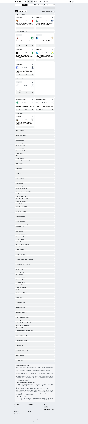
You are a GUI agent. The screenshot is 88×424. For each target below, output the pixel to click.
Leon (45, 404)
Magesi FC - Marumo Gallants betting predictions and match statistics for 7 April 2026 (24, 71)
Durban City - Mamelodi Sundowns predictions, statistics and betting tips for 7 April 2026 (44, 56)
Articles (40, 1)
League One (18, 116)
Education (46, 1)
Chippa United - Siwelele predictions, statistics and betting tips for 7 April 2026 (24, 41)
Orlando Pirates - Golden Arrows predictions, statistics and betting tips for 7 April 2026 (24, 56)
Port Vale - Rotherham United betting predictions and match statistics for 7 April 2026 (24, 123)
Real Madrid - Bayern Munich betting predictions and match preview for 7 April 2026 (44, 106)
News (26, 1)
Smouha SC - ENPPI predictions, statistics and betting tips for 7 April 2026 (44, 24)
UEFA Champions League (20, 99)
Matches (35, 1)
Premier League (19, 17)
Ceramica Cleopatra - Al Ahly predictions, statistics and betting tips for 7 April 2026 (24, 24)
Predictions (30, 1)
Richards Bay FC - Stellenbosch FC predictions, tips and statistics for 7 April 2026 (44, 42)
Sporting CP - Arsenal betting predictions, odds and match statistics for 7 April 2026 (25, 106)
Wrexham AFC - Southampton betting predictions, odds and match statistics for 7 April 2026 (25, 89)
